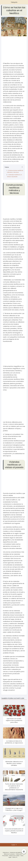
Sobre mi (14, 857)
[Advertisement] (14, 50)
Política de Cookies (14, 855)
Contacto (12, 854)
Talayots (14, 2)
